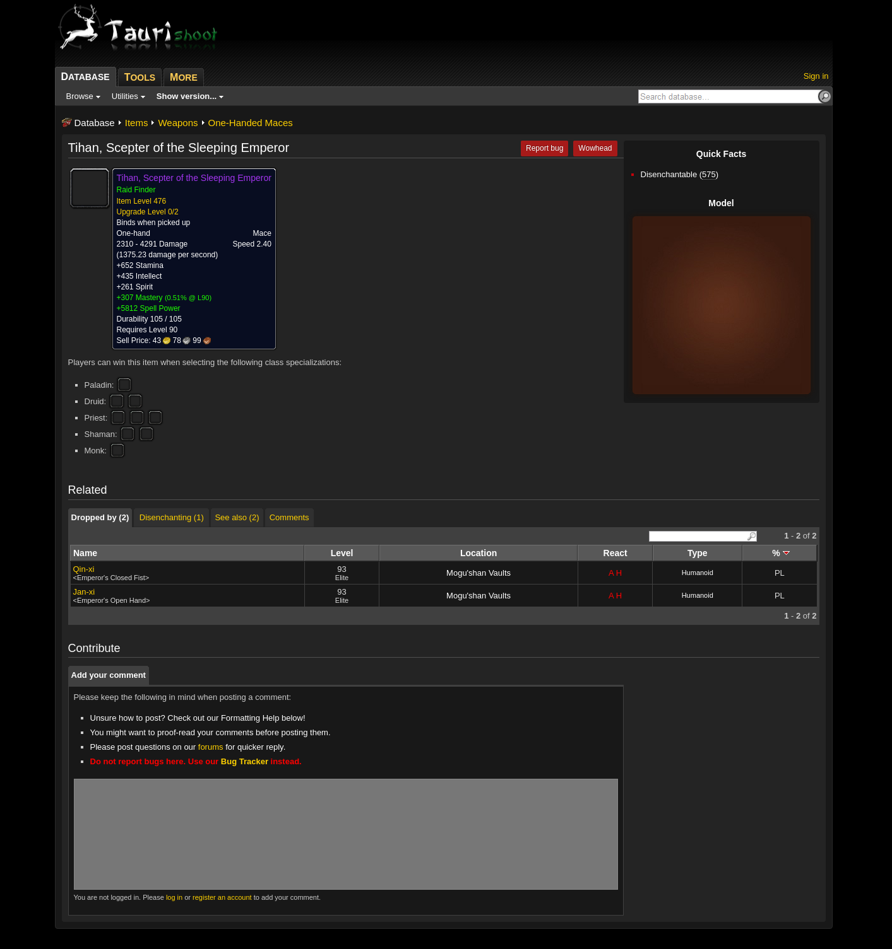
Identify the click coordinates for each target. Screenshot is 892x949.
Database (94, 122)
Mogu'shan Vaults (478, 573)
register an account (222, 897)
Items (136, 122)
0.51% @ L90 (188, 297)
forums (210, 747)
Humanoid (697, 572)
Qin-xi (84, 569)
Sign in (816, 76)
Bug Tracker (244, 761)
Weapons (178, 122)
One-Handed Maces (250, 122)
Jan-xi (84, 592)
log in (174, 897)
